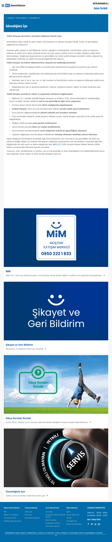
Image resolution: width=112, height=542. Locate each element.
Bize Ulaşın (28, 515)
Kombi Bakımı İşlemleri (53, 523)
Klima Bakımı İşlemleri (53, 526)
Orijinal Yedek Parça (72, 515)
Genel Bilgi (49, 512)
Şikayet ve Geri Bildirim (19, 345)
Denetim (69, 518)
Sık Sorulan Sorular (10, 518)
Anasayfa (11, 18)
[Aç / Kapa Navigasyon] (3, 5)
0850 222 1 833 (59, 144)
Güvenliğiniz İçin (34, 18)
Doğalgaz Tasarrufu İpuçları (12, 521)
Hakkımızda (28, 512)
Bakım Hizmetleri (51, 520)
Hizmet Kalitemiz (21, 18)
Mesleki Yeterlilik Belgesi (74, 524)
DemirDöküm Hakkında (32, 518)
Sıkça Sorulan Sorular (18, 418)
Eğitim (68, 512)
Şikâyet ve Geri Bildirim (11, 515)
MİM (8, 271)
